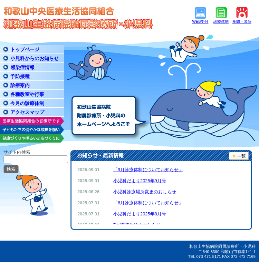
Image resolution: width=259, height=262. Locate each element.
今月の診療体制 (27, 103)
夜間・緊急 (241, 21)
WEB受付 (200, 21)
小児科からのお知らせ (34, 58)
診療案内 (20, 85)
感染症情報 (22, 67)
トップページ (24, 49)
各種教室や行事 (27, 94)
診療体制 (221, 21)
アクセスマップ (27, 112)
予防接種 (20, 76)
